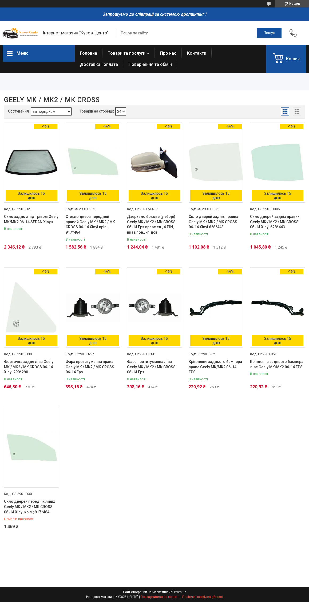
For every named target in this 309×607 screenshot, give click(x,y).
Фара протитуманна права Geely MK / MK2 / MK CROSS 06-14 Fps (90, 367)
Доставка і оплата (99, 64)
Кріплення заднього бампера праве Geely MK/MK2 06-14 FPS (215, 367)
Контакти (196, 53)
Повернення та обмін (150, 64)
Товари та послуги (126, 53)
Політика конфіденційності (202, 597)
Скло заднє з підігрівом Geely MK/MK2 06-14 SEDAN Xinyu (31, 219)
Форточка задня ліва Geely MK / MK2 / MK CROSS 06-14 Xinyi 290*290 (28, 367)
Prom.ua (180, 592)
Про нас (168, 53)
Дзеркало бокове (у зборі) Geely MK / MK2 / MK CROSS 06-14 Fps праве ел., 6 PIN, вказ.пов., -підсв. (151, 224)
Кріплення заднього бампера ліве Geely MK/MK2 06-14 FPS (276, 364)
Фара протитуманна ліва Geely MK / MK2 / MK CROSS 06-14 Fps (151, 367)
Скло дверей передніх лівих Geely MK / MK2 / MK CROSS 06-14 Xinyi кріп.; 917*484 (29, 506)
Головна (88, 53)
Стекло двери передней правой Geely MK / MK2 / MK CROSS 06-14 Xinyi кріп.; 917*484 (90, 224)
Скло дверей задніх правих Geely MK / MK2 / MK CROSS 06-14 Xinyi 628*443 (213, 221)
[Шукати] (269, 33)
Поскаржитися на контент (160, 597)
